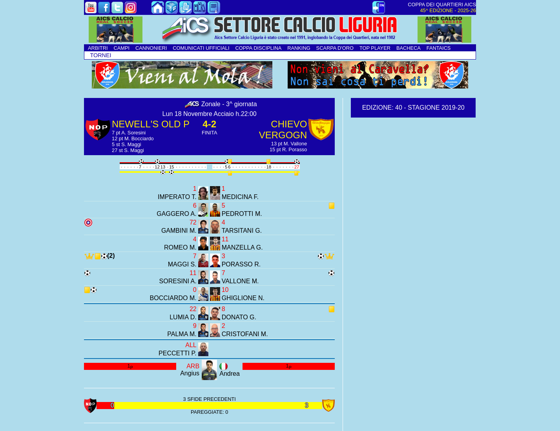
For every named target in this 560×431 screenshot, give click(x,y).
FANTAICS (439, 48)
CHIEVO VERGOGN (283, 129)
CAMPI (121, 48)
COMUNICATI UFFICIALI (201, 48)
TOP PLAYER (374, 48)
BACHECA (408, 48)
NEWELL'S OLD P (151, 124)
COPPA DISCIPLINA (258, 48)
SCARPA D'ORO (335, 48)
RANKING (298, 48)
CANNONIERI (151, 48)
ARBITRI (98, 48)
